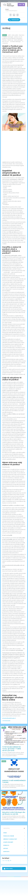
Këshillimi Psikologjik (7, 37)
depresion (21, 35)
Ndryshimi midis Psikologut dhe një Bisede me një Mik (13, 813)
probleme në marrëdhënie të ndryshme (12, 38)
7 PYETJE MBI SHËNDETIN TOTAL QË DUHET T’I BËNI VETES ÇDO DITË (11, 748)
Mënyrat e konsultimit (10, 839)
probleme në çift (18, 37)
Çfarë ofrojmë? (8, 842)
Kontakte (6, 851)
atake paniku (15, 35)
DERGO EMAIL (8, 868)
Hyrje (5, 832)
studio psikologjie (18, 40)
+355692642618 (14, 20)
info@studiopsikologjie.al (9, 718)
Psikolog (4, 40)
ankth (9, 35)
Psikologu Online (8, 836)
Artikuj (4, 35)
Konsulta (6, 845)
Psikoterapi (10, 40)
